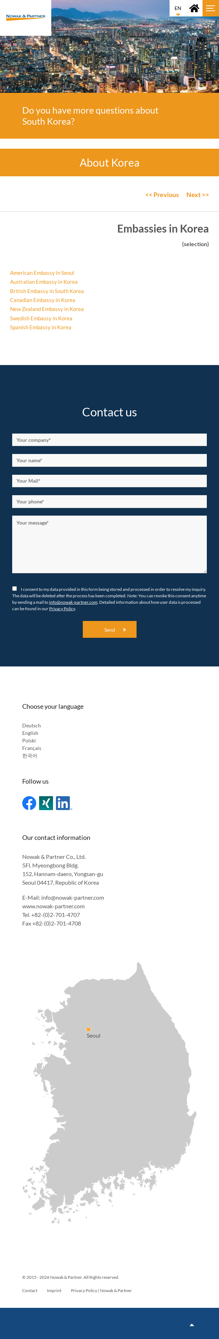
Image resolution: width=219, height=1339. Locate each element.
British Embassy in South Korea (47, 291)
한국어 (29, 755)
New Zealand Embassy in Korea (47, 309)
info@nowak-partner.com (73, 602)
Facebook (29, 803)
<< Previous (162, 195)
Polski (29, 740)
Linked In (64, 803)
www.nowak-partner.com (53, 906)
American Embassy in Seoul (42, 272)
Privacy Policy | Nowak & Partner (101, 1290)
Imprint (54, 1290)
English (30, 733)
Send (109, 630)
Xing (46, 803)
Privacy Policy (62, 608)
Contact (29, 1290)
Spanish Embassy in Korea (40, 327)
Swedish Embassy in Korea (41, 318)
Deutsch (31, 725)
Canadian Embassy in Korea (42, 300)
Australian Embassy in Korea (44, 281)
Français (31, 748)
